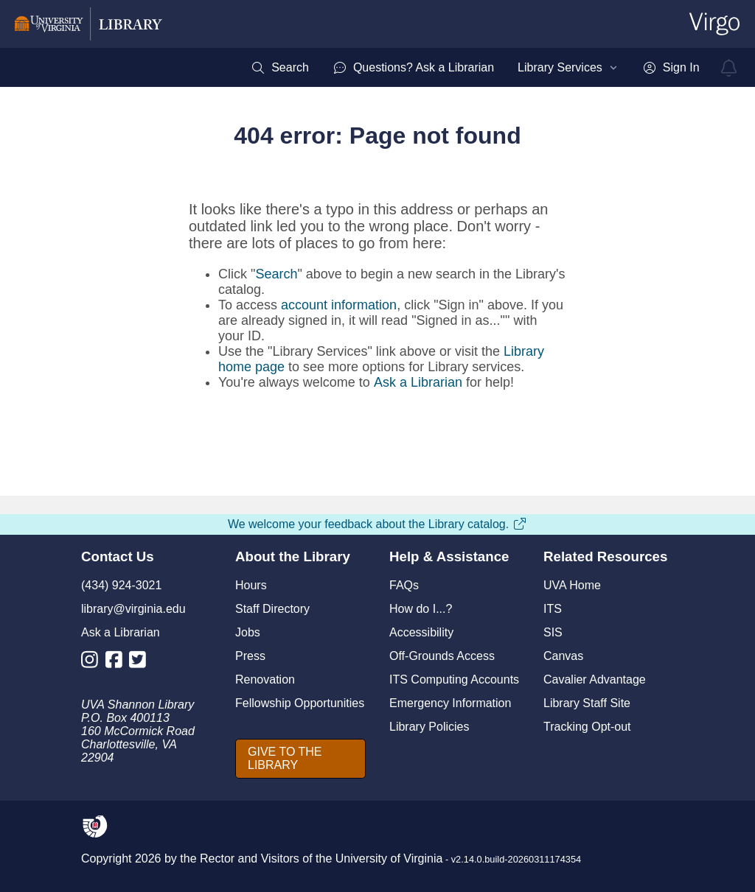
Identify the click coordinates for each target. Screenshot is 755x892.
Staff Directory (272, 609)
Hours (251, 585)
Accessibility (421, 632)
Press (250, 656)
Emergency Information (450, 703)
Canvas (563, 656)
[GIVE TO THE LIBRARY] (300, 759)
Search (276, 274)
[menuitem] (280, 68)
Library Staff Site (586, 703)
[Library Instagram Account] (93, 662)
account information (339, 305)
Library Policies (429, 726)
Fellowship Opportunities (299, 703)
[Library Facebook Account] (117, 662)
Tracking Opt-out (587, 726)
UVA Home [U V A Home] (572, 585)
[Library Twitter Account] (141, 662)
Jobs (247, 632)
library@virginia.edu (133, 609)
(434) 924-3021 (121, 585)
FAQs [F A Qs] (404, 585)
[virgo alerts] (729, 67)
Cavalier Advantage (594, 679)
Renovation (265, 679)
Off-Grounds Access (442, 656)
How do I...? (420, 609)
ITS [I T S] (552, 609)
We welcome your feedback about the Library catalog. (377, 524)
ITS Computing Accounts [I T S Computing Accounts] (454, 679)
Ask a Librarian (418, 382)
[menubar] (475, 68)
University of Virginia (389, 858)
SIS (553, 632)
